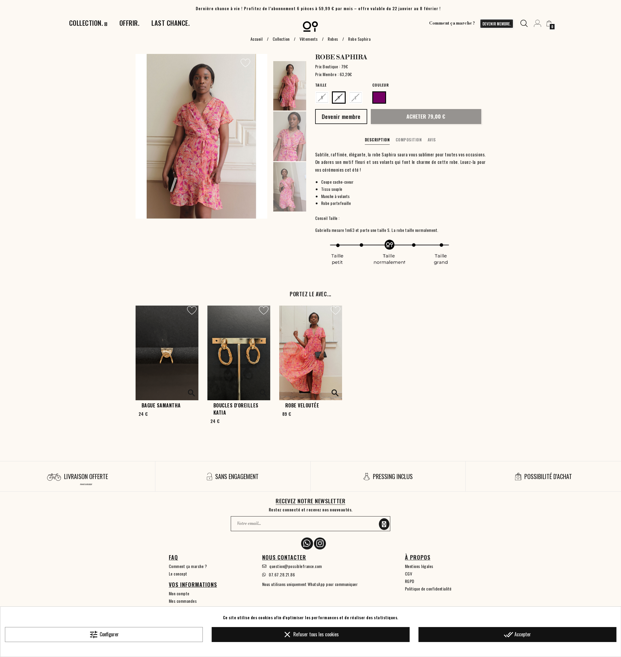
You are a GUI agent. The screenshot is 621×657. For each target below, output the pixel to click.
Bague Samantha (161, 405)
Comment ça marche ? (452, 23)
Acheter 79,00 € (425, 116)
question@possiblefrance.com (295, 566)
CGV (408, 573)
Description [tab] (377, 140)
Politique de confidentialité (428, 588)
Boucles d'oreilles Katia (236, 409)
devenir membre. (496, 24)
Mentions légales (419, 566)
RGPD (409, 581)
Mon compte (179, 593)
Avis (432, 140)
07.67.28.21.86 (282, 574)
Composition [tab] (409, 140)
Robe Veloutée (302, 405)
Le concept (178, 573)
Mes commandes (183, 601)
